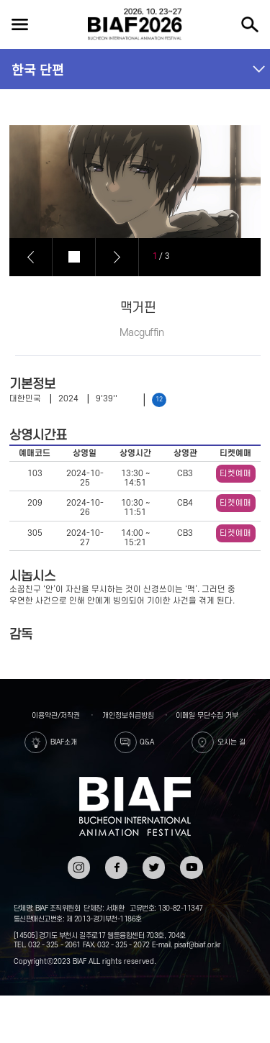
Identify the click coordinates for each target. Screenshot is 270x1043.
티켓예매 (235, 473)
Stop (74, 257)
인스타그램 (79, 865)
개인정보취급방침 (128, 715)
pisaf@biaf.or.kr (197, 945)
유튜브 (191, 861)
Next (117, 257)
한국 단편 (38, 69)
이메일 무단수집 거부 (207, 715)
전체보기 (19, 24)
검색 (250, 24)
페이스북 (116, 865)
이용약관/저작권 (56, 715)
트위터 (153, 861)
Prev (31, 257)
